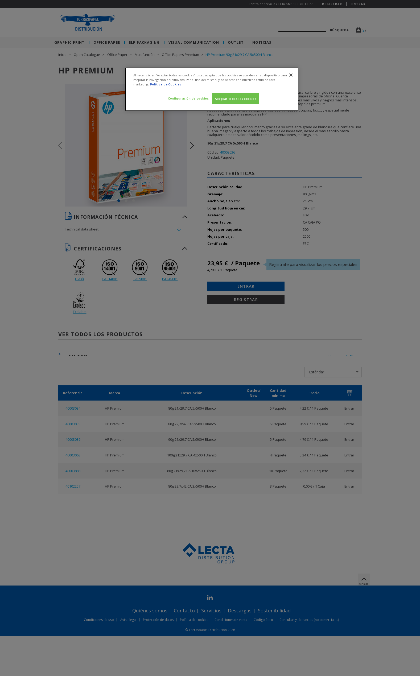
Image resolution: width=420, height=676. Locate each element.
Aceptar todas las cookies (235, 99)
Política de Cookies (165, 84)
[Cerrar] (291, 75)
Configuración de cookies (188, 98)
